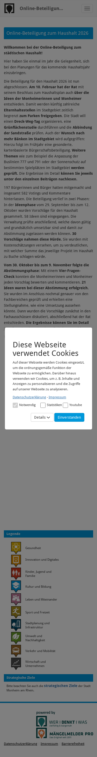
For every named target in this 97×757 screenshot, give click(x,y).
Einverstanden (69, 417)
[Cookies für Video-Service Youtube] (65, 405)
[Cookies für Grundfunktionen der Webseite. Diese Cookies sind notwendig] (24, 405)
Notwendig (24, 405)
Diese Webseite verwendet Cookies (46, 348)
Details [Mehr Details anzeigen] (42, 417)
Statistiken (51, 405)
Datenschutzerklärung (29, 397)
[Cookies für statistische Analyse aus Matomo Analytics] (43, 405)
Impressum (57, 397)
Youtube (72, 405)
